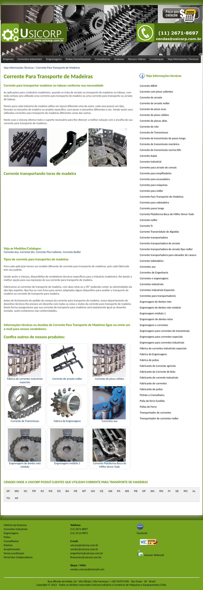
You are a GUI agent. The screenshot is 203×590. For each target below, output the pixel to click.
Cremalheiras (102, 59)
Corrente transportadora (154, 237)
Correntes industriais (152, 284)
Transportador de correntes (155, 412)
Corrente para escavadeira (155, 179)
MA (153, 491)
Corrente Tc (146, 226)
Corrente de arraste (151, 97)
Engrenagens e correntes (154, 325)
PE (75, 491)
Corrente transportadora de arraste (160, 243)
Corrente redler (148, 220)
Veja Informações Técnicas (183, 59)
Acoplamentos (12, 549)
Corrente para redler (151, 191)
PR (34, 491)
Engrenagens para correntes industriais (162, 342)
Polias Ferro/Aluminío (78, 59)
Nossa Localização (14, 553)
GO (93, 491)
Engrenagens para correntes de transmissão (165, 331)
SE (177, 491)
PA (118, 491)
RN (161, 491)
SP (8, 491)
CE (101, 491)
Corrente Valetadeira (151, 261)
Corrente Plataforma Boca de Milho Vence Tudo (109, 463)
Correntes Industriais (30, 59)
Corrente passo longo (152, 208)
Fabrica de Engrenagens (66, 420)
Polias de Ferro (148, 406)
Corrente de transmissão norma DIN (160, 150)
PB (135, 491)
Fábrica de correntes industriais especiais (25, 379)
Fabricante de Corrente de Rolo (157, 371)
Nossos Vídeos (137, 59)
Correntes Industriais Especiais (157, 290)
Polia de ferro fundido (152, 401)
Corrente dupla (148, 156)
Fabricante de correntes (153, 383)
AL (194, 491)
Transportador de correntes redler (159, 418)
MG (17, 491)
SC (25, 491)
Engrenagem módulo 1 (66, 462)
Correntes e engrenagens (154, 278)
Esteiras (119, 59)
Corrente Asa (11, 252)
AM (110, 491)
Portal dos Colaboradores (18, 557)
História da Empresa (15, 525)
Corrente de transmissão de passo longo (163, 138)
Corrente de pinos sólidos (109, 377)
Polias (7, 537)
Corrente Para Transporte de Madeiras (58, 67)
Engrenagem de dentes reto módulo (24, 463)
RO (186, 491)
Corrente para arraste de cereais (158, 167)
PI (169, 491)
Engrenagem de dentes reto (156, 301)
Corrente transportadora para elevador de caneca (168, 255)
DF (144, 491)
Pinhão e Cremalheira (152, 395)
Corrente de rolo (149, 126)
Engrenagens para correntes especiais (161, 336)
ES (59, 491)
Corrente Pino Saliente (48, 252)
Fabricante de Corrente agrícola (158, 366)
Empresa (8, 59)
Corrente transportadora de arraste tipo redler (166, 249)
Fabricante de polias (151, 389)
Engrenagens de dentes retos (156, 319)
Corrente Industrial (150, 161)
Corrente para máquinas (154, 185)
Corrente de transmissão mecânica (159, 144)
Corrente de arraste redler (66, 377)
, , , (68, 250)
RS (50, 491)
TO (8, 498)
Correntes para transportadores (158, 296)
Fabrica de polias (149, 360)
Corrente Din (27, 252)
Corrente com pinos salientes (156, 91)
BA (67, 491)
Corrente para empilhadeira (156, 173)
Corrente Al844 (148, 86)
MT (84, 491)
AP (16, 498)
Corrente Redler (72, 252)
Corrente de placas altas (153, 121)
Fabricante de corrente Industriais (159, 377)
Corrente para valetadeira (154, 202)
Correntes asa (109, 420)
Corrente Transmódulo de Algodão (159, 231)
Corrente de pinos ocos (153, 109)
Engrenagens (53, 59)
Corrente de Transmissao (24, 420)
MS (127, 491)
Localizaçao (156, 59)
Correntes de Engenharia (154, 272)
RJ (42, 491)
